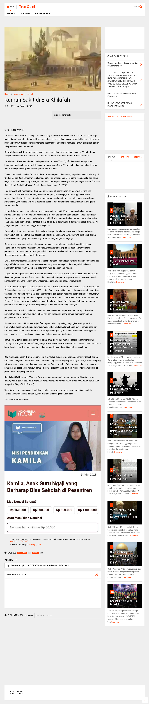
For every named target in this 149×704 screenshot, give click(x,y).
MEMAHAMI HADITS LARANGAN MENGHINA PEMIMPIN (124, 389)
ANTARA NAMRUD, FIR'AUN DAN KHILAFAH (121, 306)
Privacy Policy (42, 13)
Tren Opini (27, 7)
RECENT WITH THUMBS (119, 116)
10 (112, 592)
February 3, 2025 (35, 545)
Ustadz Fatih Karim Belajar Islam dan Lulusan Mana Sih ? (124, 219)
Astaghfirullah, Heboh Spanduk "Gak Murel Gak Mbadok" (124, 601)
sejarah (30, 94)
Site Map (25, 13)
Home (11, 13)
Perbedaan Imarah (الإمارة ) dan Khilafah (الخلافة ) (122, 261)
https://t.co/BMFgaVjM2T (19, 541)
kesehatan (18, 94)
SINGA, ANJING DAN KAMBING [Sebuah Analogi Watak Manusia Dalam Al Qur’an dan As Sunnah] (123, 427)
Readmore (127, 237)
